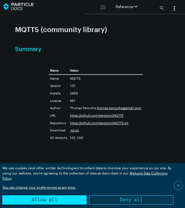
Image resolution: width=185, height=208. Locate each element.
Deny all (131, 200)
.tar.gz (74, 130)
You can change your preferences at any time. (39, 187)
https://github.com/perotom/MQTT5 (96, 115)
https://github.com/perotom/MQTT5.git (99, 123)
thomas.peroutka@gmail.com (119, 108)
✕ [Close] (178, 185)
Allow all (45, 200)
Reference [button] (126, 6)
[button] (174, 9)
